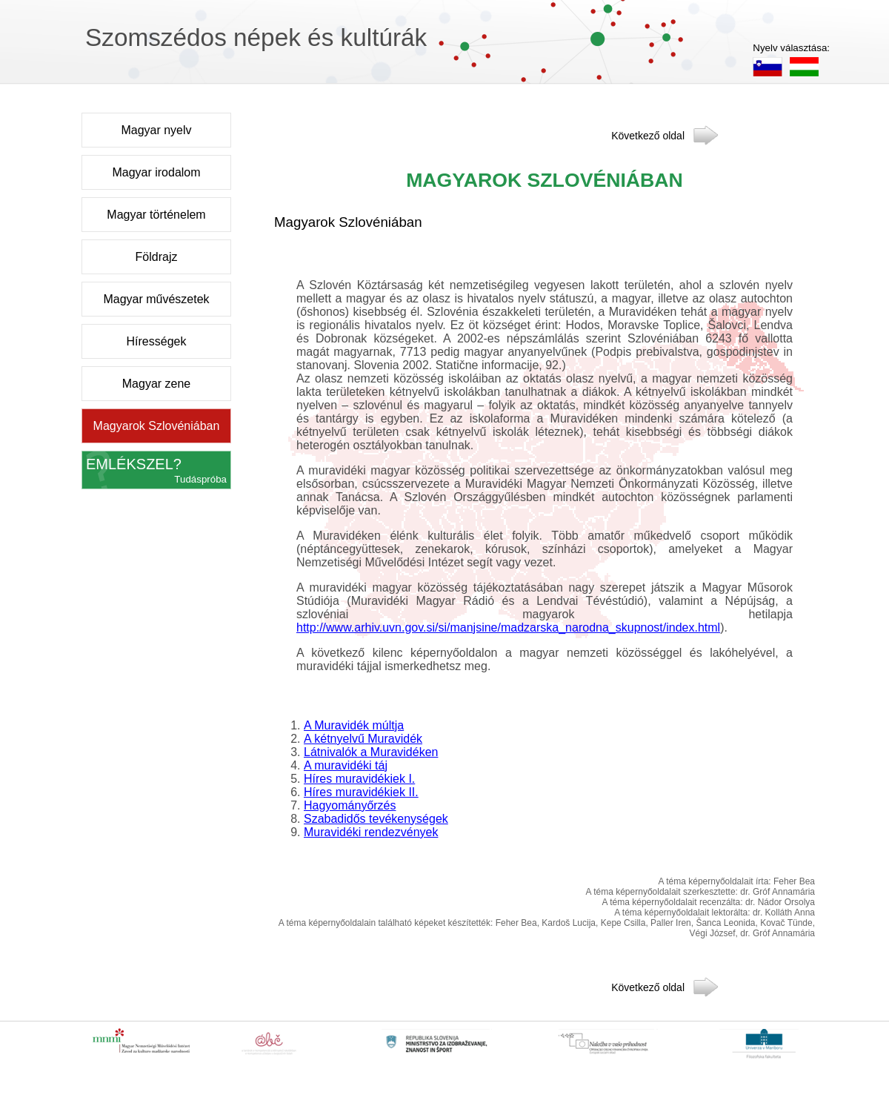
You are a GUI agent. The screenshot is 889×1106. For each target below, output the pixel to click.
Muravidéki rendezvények (371, 832)
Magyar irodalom (156, 172)
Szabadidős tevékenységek (376, 818)
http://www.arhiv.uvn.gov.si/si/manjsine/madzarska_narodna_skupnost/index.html (508, 627)
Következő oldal (648, 134)
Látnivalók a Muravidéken (371, 752)
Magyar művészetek (156, 299)
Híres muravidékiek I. (359, 778)
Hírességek (157, 341)
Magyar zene (156, 383)
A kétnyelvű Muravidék (363, 738)
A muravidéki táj (345, 765)
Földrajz (157, 257)
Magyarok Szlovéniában (156, 426)
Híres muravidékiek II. (361, 792)
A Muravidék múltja (354, 725)
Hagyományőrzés (350, 805)
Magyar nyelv (156, 130)
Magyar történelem (156, 214)
